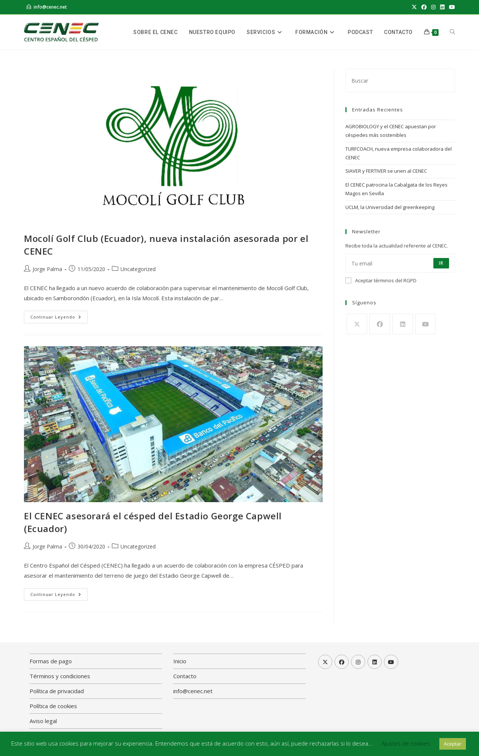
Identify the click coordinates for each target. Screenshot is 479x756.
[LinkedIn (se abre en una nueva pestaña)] (442, 7)
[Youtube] (425, 324)
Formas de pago (51, 661)
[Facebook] (379, 324)
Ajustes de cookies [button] (406, 743)
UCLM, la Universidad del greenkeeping (389, 207)
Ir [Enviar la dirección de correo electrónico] (441, 263)
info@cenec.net (50, 7)
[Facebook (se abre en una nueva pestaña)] (424, 7)
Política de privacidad (57, 691)
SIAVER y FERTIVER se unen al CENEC (386, 171)
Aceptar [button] (452, 743)
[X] (357, 324)
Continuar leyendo (59, 315)
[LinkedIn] (402, 324)
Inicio (179, 661)
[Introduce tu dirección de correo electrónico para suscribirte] (400, 263)
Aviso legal (43, 721)
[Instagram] (358, 662)
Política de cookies (53, 706)
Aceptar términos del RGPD (381, 280)
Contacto (184, 676)
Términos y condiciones (60, 676)
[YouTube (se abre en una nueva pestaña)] (451, 7)
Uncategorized (138, 269)
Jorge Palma (47, 269)
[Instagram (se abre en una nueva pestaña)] (433, 7)
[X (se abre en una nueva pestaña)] (414, 7)
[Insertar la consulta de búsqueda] (400, 80)
